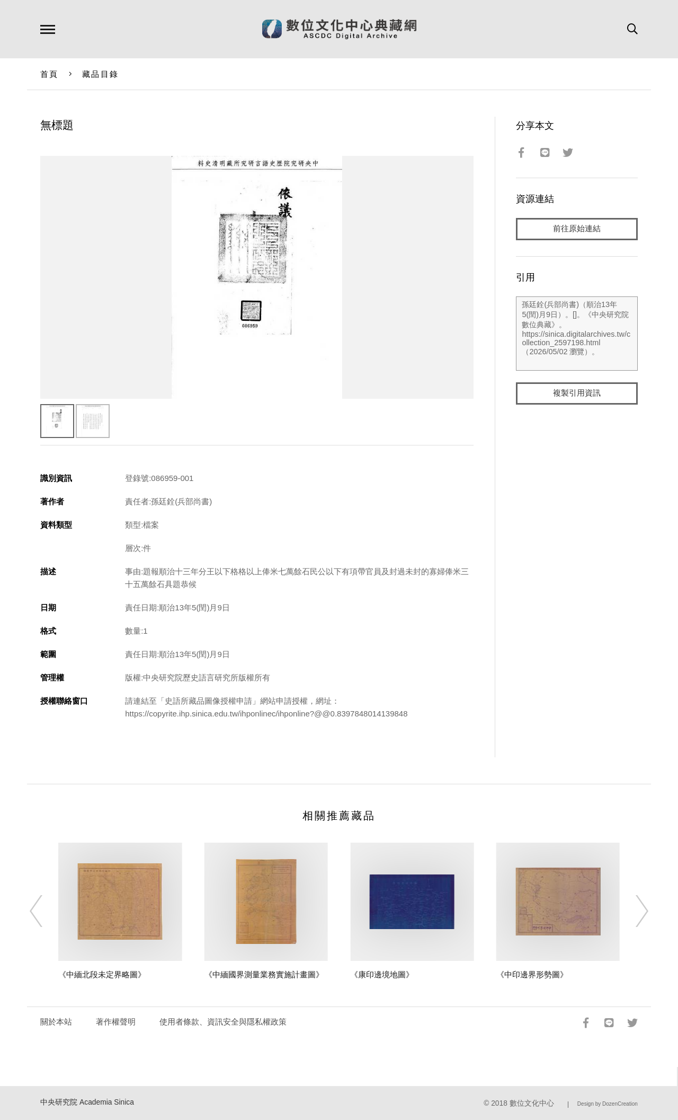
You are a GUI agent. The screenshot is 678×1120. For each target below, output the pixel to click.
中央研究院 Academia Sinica (87, 1102)
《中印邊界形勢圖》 (532, 974)
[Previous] (45, 911)
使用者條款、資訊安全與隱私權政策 (223, 1021)
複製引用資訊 (577, 393)
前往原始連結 (577, 228)
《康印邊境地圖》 (382, 974)
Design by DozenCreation (607, 1104)
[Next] (632, 911)
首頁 (49, 73)
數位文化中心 (532, 1103)
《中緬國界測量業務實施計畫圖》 (264, 974)
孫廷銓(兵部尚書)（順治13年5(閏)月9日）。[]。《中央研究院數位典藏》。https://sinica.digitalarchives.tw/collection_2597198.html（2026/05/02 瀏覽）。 (576, 333)
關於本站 (56, 1021)
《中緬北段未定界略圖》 (102, 974)
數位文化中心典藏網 (339, 29)
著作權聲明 (116, 1021)
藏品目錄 (100, 73)
